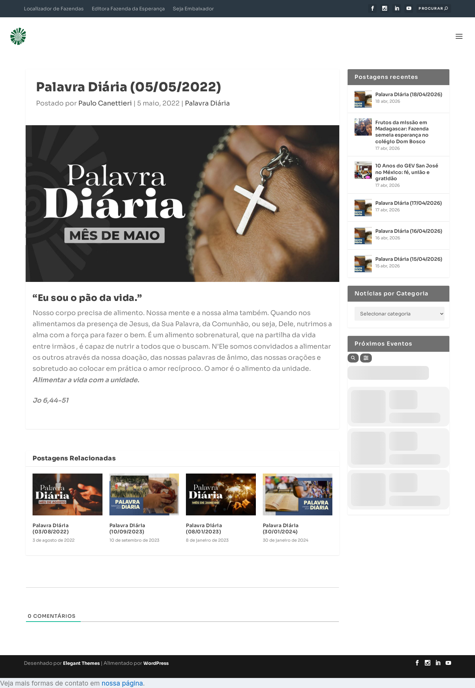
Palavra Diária (207, 93)
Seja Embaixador (193, 9)
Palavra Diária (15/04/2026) (408, 248)
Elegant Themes (81, 653)
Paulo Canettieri (105, 93)
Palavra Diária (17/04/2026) (408, 192)
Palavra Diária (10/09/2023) (127, 518)
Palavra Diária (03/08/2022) (51, 518)
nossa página (122, 673)
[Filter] (366, 347)
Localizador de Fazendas (54, 9)
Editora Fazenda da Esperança (128, 9)
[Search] (353, 347)
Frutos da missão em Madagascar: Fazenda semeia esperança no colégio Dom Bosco (402, 121)
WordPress (156, 653)
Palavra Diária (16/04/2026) (408, 220)
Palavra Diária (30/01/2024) (281, 518)
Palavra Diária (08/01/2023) (204, 518)
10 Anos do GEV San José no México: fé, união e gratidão (406, 161)
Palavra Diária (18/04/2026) (408, 84)
